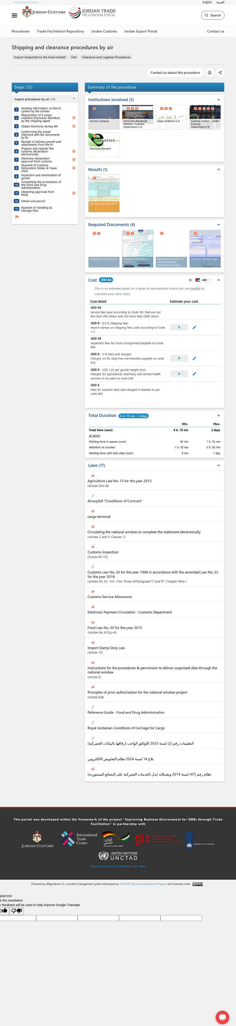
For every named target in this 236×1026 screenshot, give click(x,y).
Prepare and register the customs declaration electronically (37, 151)
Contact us (215, 31)
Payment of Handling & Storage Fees (36, 209)
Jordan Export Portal (140, 31)
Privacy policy (101, 866)
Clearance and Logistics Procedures (106, 57)
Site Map (139, 866)
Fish (74, 57)
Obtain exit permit (33, 200)
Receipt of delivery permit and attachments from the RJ (41, 143)
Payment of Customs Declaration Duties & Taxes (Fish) (39, 168)
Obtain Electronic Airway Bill (39, 126)
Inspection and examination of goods (41, 176)
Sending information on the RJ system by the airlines (41, 109)
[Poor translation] (16, 911)
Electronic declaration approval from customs (36, 160)
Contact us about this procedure (175, 72)
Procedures (21, 31)
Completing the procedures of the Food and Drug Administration (41, 184)
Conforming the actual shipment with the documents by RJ (40, 134)
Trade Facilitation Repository (60, 31)
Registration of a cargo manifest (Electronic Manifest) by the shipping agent (40, 117)
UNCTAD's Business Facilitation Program (143, 884)
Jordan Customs (104, 31)
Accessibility (121, 866)
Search (213, 15)
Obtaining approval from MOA (37, 193)
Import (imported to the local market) (40, 57)
